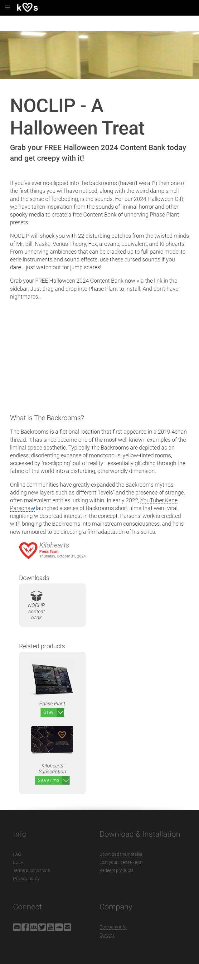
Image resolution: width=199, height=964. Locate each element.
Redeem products (116, 870)
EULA (18, 862)
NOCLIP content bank (36, 605)
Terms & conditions (31, 870)
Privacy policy (26, 878)
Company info (113, 926)
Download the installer (121, 854)
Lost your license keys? (121, 862)
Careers (107, 934)
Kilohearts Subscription (52, 746)
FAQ (17, 854)
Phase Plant (52, 681)
